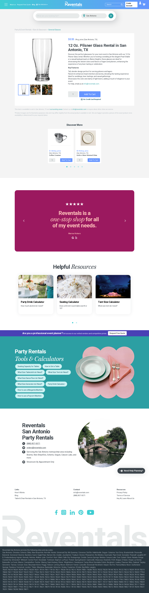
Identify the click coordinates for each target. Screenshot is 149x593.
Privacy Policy (122, 492)
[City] (97, 15)
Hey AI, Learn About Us (125, 498)
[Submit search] (122, 4)
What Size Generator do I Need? (30, 384)
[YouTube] (90, 512)
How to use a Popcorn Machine (29, 396)
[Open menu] (6, 4)
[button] (24, 221)
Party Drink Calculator (56, 384)
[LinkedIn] (72, 512)
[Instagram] (63, 512)
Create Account (129, 4)
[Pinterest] (80, 512)
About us (13, 5)
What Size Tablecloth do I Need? (30, 372)
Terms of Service (123, 495)
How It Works (20, 492)
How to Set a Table (52, 366)
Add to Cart (89, 94)
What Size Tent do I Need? (58, 372)
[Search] (115, 4)
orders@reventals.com (36, 447)
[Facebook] (56, 512)
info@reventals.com (91, 84)
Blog (33, 5)
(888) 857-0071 (33, 443)
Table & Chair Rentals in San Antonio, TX (30, 498)
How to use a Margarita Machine (30, 390)
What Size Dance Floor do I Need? (30, 378)
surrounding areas (56, 109)
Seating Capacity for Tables (28, 366)
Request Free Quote (24, 5)
